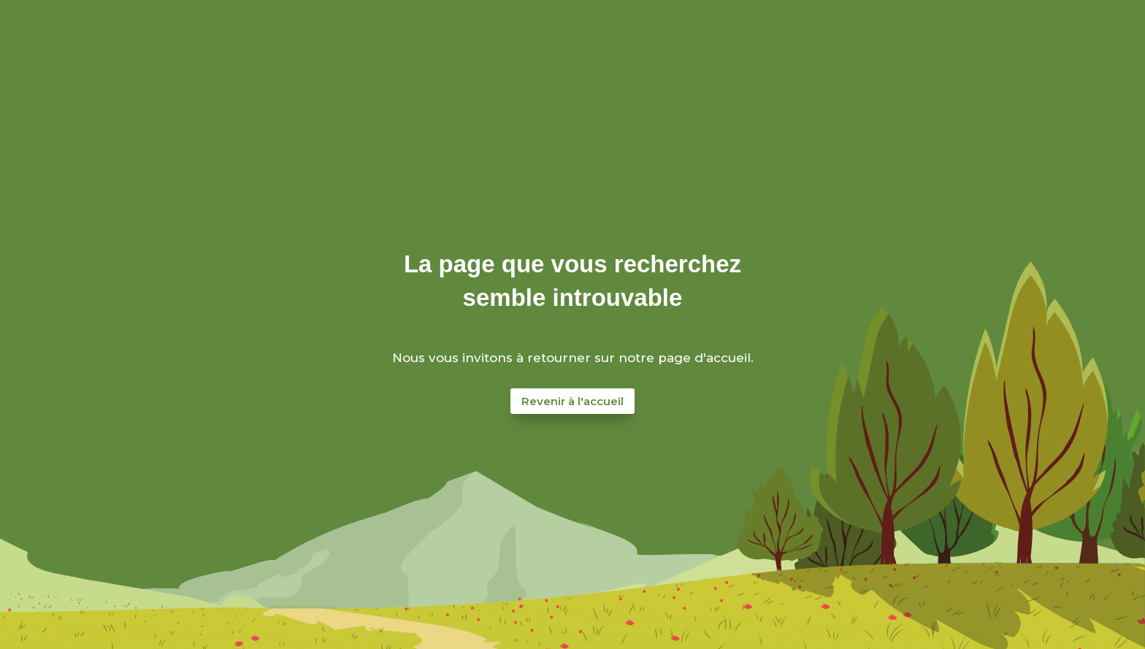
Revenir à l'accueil (572, 401)
